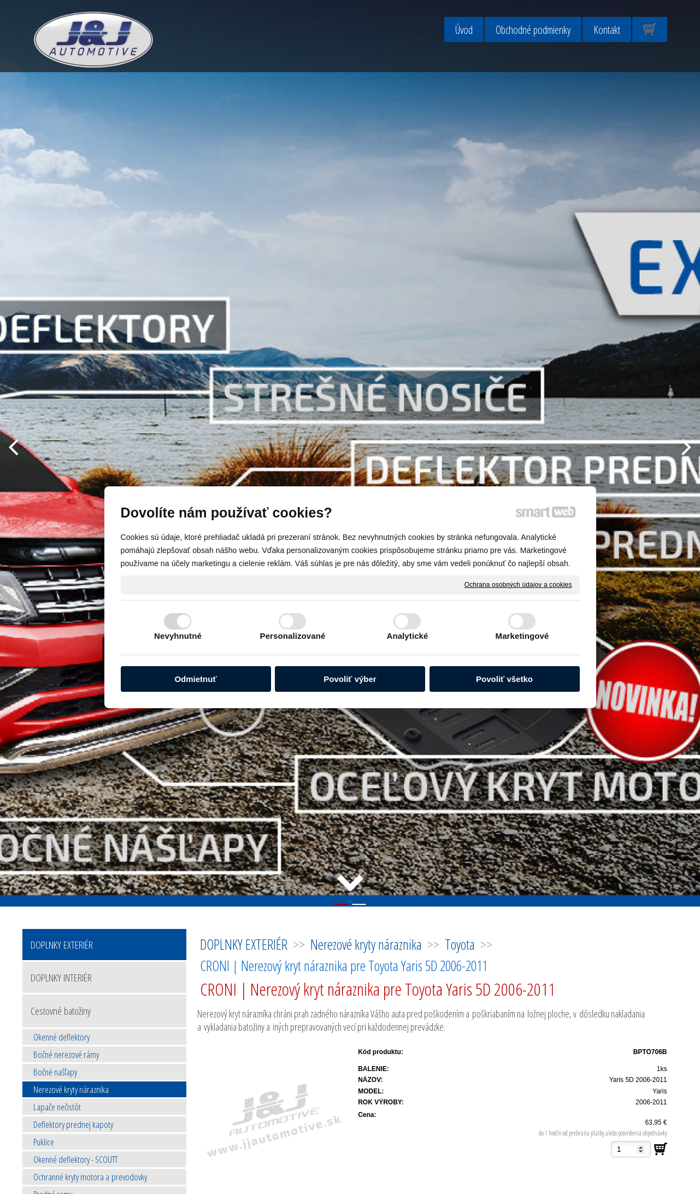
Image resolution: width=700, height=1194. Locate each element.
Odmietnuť (195, 679)
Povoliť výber (349, 679)
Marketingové (522, 635)
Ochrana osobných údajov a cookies (518, 584)
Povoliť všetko (504, 679)
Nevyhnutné (178, 635)
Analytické (407, 635)
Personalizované (293, 635)
